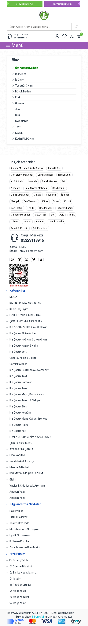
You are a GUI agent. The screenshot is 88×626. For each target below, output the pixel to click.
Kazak (19, 132)
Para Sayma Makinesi (36, 188)
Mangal (15, 201)
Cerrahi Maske (56, 221)
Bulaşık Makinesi (20, 194)
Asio (61, 214)
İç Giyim (19, 79)
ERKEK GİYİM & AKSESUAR (25, 315)
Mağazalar (17, 603)
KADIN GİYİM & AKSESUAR (25, 303)
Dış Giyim (20, 73)
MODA (13, 296)
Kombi (67, 201)
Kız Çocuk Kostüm (20, 412)
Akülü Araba (17, 181)
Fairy (64, 181)
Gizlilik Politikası (18, 517)
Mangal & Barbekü (20, 467)
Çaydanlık (51, 194)
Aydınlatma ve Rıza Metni (24, 547)
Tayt (17, 126)
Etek (17, 97)
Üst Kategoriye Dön (25, 67)
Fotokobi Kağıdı (65, 208)
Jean (18, 109)
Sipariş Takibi (18, 560)
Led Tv (31, 208)
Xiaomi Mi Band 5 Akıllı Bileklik (27, 168)
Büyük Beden (23, 91)
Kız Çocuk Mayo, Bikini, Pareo (26, 394)
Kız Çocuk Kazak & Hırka (23, 345)
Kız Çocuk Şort (18, 351)
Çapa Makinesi (45, 174)
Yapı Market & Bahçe (21, 461)
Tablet (56, 201)
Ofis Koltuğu (58, 188)
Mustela (32, 181)
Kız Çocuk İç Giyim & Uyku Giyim (28, 339)
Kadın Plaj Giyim (24, 138)
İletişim (15, 578)
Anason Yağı (17, 491)
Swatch (27, 221)
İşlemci (65, 194)
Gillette (14, 221)
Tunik (72, 214)
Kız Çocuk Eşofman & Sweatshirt (29, 369)
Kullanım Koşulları (19, 541)
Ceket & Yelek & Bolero (23, 357)
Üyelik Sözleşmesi (20, 535)
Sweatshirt (21, 120)
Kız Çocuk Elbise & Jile (22, 333)
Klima (45, 201)
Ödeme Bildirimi (20, 566)
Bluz (17, 115)
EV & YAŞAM (17, 455)
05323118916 (20, 38)
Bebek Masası (49, 181)
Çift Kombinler (40, 228)
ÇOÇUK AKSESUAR (20, 443)
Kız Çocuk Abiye (18, 424)
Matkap (37, 194)
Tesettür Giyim (24, 85)
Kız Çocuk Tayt (18, 376)
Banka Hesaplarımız (23, 572)
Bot (52, 214)
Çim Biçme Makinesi (22, 174)
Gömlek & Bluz (18, 363)
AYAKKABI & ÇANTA (21, 449)
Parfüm (40, 221)
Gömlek (19, 103)
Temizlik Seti (54, 168)
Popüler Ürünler (20, 584)
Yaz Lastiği (17, 208)
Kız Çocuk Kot (17, 430)
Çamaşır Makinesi (20, 214)
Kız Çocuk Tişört (19, 388)
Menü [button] (15, 45)
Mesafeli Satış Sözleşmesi (25, 529)
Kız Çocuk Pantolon (20, 382)
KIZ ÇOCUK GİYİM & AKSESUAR (28, 327)
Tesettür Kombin (19, 228)
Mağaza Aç (24, 3)
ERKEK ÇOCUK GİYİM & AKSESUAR (30, 436)
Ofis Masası (45, 208)
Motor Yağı (40, 214)
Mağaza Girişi (62, 3)
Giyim (12, 479)
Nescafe (15, 188)
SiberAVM (38, 616)
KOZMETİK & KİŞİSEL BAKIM (26, 473)
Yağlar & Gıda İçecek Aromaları (27, 485)
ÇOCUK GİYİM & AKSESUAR (25, 321)
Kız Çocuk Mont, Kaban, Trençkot (28, 418)
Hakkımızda (16, 510)
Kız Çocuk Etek (18, 406)
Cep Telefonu (30, 201)
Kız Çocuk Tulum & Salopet (25, 400)
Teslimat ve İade (19, 523)
